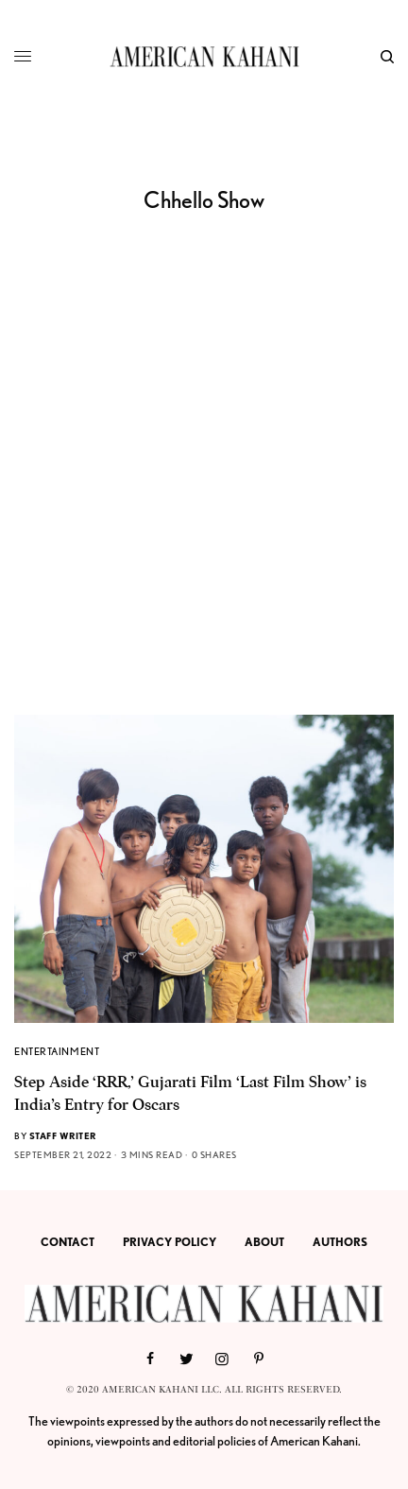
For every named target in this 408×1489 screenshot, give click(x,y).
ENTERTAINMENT (56, 1051)
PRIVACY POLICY (169, 1242)
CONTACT (67, 1242)
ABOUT (264, 1242)
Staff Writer (62, 1135)
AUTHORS (340, 1242)
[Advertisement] (204, 501)
